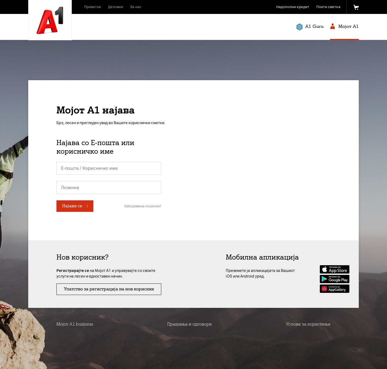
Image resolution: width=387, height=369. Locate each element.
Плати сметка (328, 7)
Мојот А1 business (74, 324)
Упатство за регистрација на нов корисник (109, 288)
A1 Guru (310, 27)
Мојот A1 (344, 26)
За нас (135, 7)
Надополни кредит (292, 7)
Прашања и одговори (189, 324)
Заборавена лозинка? (142, 206)
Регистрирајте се (72, 270)
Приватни (92, 7)
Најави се (72, 205)
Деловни (115, 7)
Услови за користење (308, 324)
